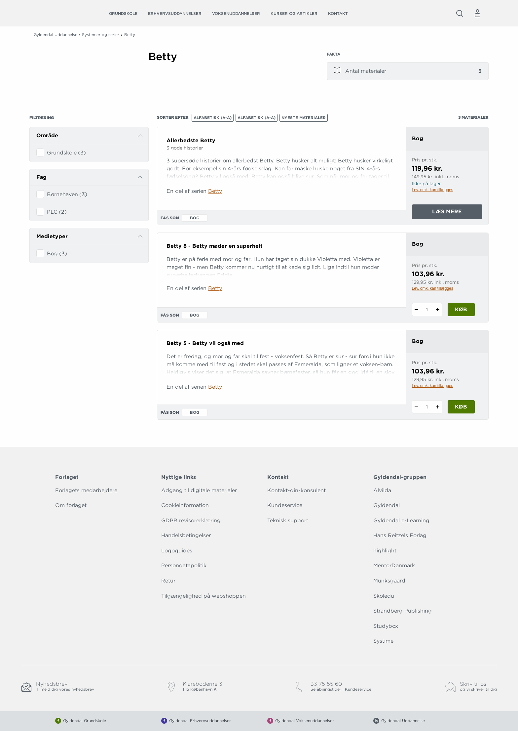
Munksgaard (389, 581)
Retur (168, 581)
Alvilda (382, 490)
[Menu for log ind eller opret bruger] (477, 13)
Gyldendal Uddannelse (55, 34)
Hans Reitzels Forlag (399, 535)
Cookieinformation (185, 505)
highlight (384, 550)
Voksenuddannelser (236, 13)
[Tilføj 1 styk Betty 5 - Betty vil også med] (438, 407)
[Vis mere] (229, 79)
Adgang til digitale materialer (199, 490)
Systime (383, 641)
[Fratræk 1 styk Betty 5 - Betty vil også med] (416, 407)
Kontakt (338, 13)
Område (47, 135)
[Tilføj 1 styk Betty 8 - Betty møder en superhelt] (438, 309)
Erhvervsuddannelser (175, 13)
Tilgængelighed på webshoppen (203, 596)
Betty (215, 191)
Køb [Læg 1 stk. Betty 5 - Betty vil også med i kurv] (461, 407)
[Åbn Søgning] (459, 13)
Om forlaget (71, 505)
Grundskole (123, 13)
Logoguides (176, 550)
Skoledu (383, 596)
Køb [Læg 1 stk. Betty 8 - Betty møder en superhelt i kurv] (461, 309)
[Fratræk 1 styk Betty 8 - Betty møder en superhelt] (416, 309)
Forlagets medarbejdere (86, 490)
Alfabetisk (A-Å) (213, 117)
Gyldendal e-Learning (401, 520)
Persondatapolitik (183, 565)
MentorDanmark (394, 565)
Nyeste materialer (303, 117)
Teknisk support (287, 520)
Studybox (385, 626)
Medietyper (52, 236)
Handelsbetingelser (186, 535)
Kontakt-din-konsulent (296, 490)
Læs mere (457, 213)
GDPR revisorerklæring (191, 520)
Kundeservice (284, 505)
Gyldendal (386, 505)
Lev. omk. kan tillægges (432, 190)
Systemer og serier (100, 34)
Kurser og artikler (294, 13)
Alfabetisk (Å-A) (257, 117)
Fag (41, 177)
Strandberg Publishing (402, 611)
